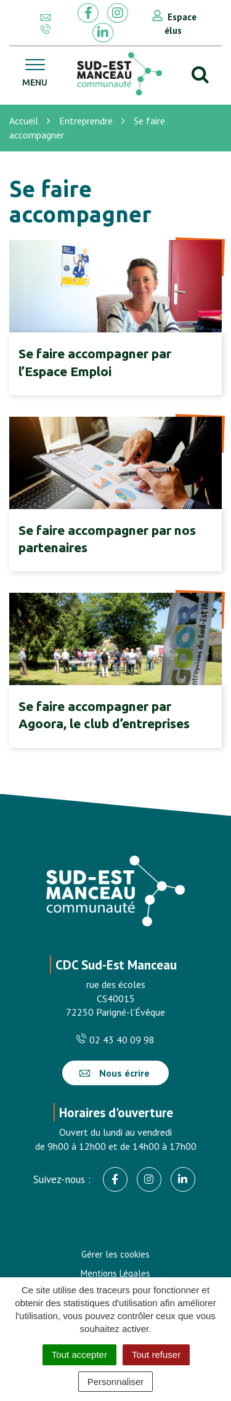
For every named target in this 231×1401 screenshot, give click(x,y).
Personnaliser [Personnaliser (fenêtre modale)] (115, 1381)
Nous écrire (114, 1073)
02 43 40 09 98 (115, 1040)
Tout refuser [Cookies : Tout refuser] (156, 1354)
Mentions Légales (115, 1273)
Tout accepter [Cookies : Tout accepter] (79, 1354)
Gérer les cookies (115, 1254)
